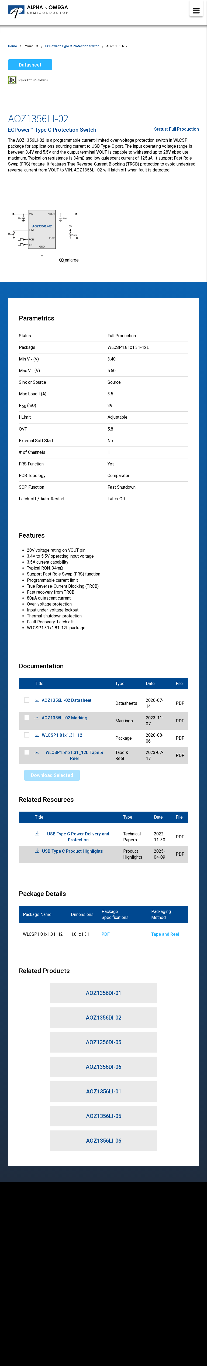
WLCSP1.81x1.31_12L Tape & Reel (74, 755)
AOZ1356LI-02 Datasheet (66, 700)
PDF (106, 934)
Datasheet (30, 65)
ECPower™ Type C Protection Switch (72, 46)
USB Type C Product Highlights (72, 851)
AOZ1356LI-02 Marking (64, 717)
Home (12, 46)
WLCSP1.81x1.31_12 (62, 735)
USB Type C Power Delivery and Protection (78, 836)
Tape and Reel (165, 934)
